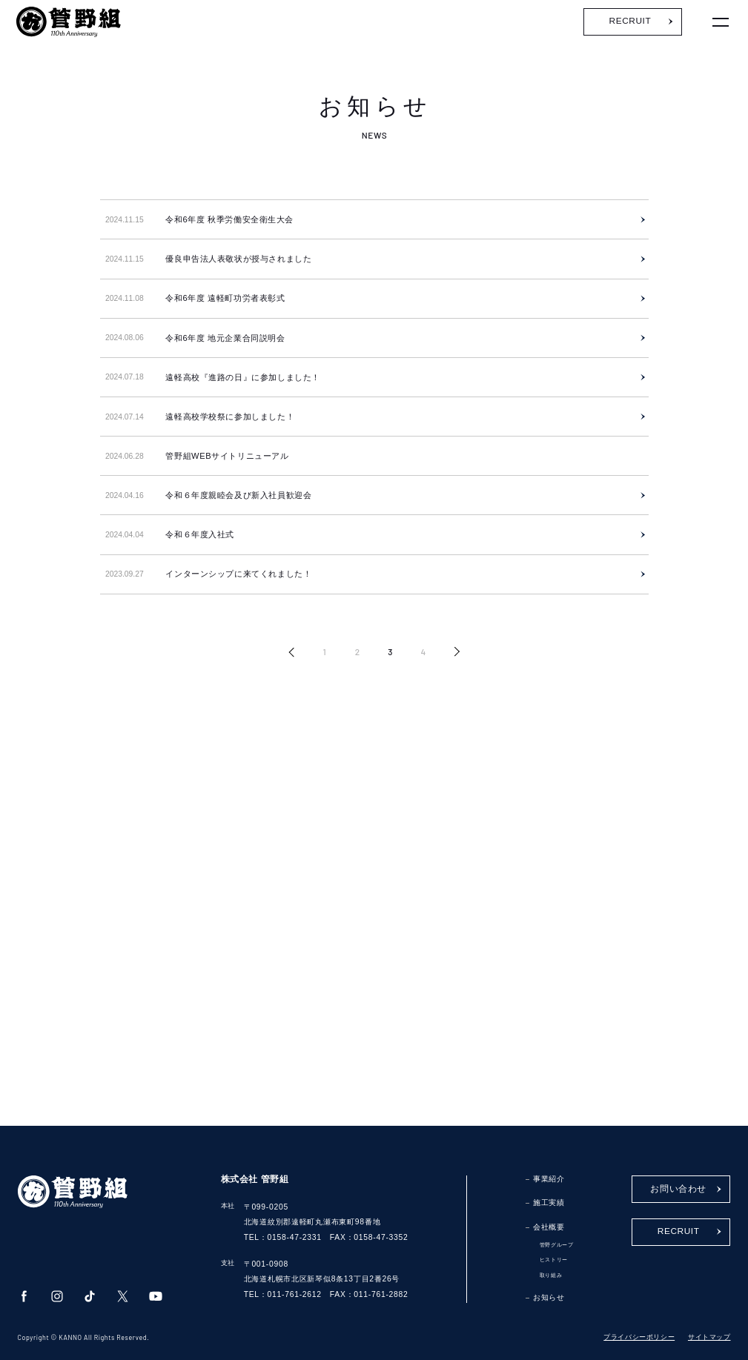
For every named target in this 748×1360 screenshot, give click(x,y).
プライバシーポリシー (639, 1337)
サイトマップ (709, 1337)
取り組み (551, 1275)
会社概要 (548, 1227)
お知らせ (548, 1297)
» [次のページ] (457, 652)
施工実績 (548, 1202)
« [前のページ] (292, 652)
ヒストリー (554, 1259)
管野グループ (557, 1244)
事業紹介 (548, 1179)
